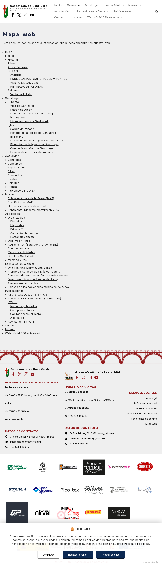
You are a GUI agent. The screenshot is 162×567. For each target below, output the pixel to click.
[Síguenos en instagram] (25, 15)
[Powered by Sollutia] (81, 562)
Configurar (48, 554)
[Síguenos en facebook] (12, 15)
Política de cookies (136, 543)
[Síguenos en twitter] (19, 15)
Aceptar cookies (110, 554)
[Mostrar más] (79, 6)
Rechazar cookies (78, 554)
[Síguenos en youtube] (31, 15)
